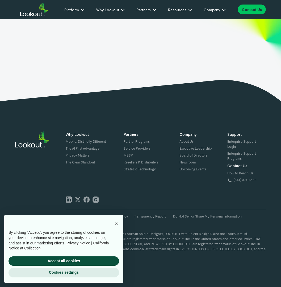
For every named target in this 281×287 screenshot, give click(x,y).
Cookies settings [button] (64, 272)
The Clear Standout (80, 162)
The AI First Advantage (82, 148)
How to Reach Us (240, 173)
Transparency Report (150, 216)
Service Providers (137, 148)
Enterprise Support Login (241, 144)
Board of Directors (193, 155)
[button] (74, 11)
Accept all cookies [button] (64, 261)
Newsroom (187, 162)
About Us (186, 141)
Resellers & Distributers (141, 162)
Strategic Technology (140, 169)
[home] (35, 9)
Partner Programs (137, 141)
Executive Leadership (195, 148)
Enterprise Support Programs (241, 156)
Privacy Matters (77, 155)
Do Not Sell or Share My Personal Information (207, 216)
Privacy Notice (78, 243)
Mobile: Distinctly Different (86, 141)
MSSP (128, 155)
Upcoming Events (192, 169)
